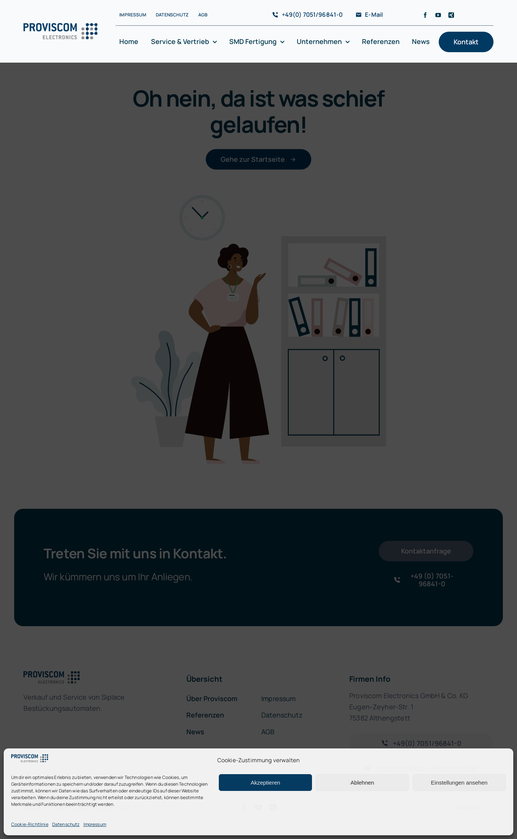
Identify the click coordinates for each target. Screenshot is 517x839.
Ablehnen (362, 782)
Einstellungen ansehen (459, 782)
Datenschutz (66, 824)
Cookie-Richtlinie (29, 824)
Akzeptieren (265, 782)
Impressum (94, 824)
